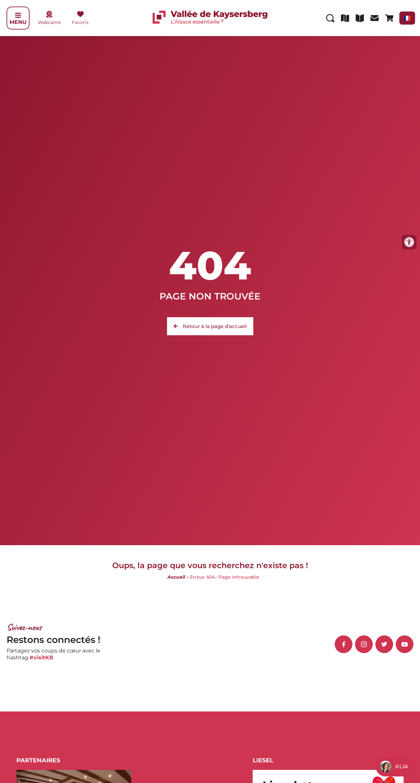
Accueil (176, 577)
